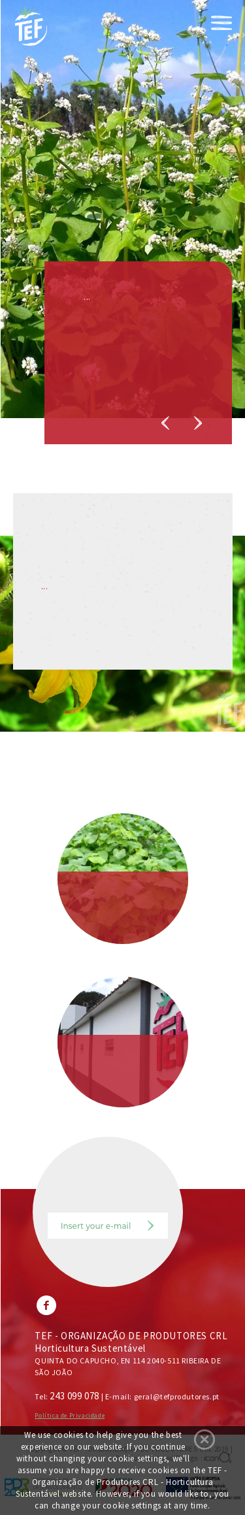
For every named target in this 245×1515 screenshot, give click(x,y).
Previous (165, 423)
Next (197, 423)
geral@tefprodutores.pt (177, 1396)
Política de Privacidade (70, 1415)
